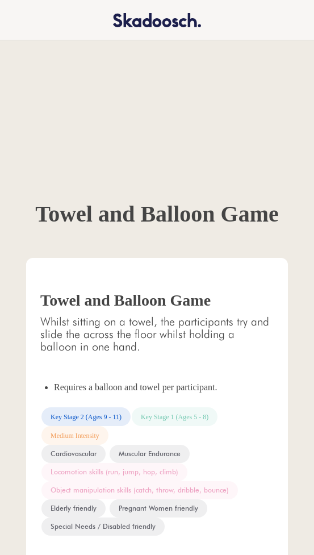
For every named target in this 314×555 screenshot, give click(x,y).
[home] (150, 19)
